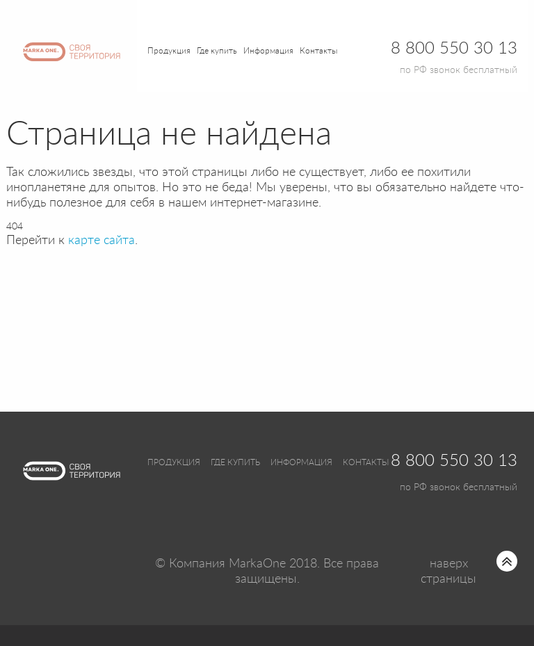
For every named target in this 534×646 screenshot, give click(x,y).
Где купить (235, 462)
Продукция (169, 51)
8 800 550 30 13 (454, 461)
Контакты (318, 51)
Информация (301, 462)
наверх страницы (448, 572)
